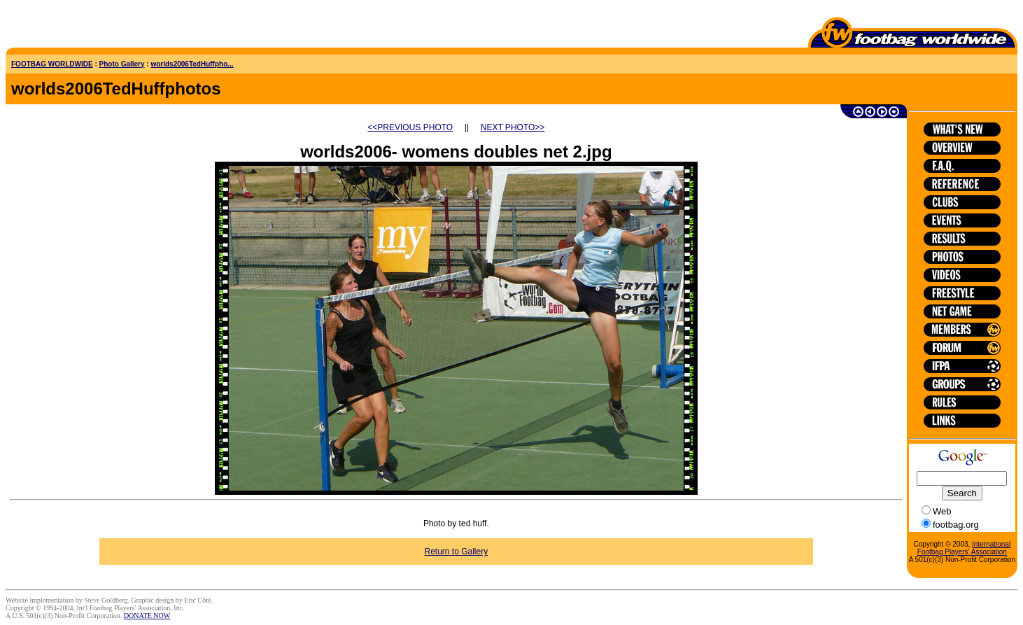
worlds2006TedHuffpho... (191, 64)
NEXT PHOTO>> (513, 127)
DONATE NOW (147, 615)
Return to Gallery (456, 551)
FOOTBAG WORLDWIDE (52, 64)
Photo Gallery (122, 64)
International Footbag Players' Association (963, 548)
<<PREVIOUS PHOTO (410, 127)
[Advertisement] (87, 27)
